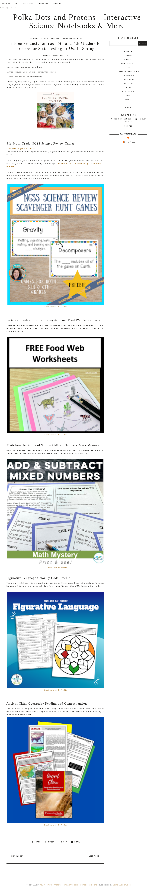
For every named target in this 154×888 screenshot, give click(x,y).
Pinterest (28, 3)
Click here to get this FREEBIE (21, 149)
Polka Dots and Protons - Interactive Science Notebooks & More (77, 22)
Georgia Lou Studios (122, 885)
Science (128, 99)
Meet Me (6, 3)
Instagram (43, 3)
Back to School (128, 63)
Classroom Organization (128, 71)
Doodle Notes (128, 79)
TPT (17, 3)
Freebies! (57, 3)
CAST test (56, 39)
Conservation (128, 75)
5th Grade (34, 39)
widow (128, 107)
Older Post (92, 856)
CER (128, 67)
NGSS (79, 39)
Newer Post (18, 856)
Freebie (128, 87)
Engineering (128, 83)
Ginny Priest (129, 142)
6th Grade (45, 39)
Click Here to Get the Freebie (55, 307)
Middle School (69, 39)
